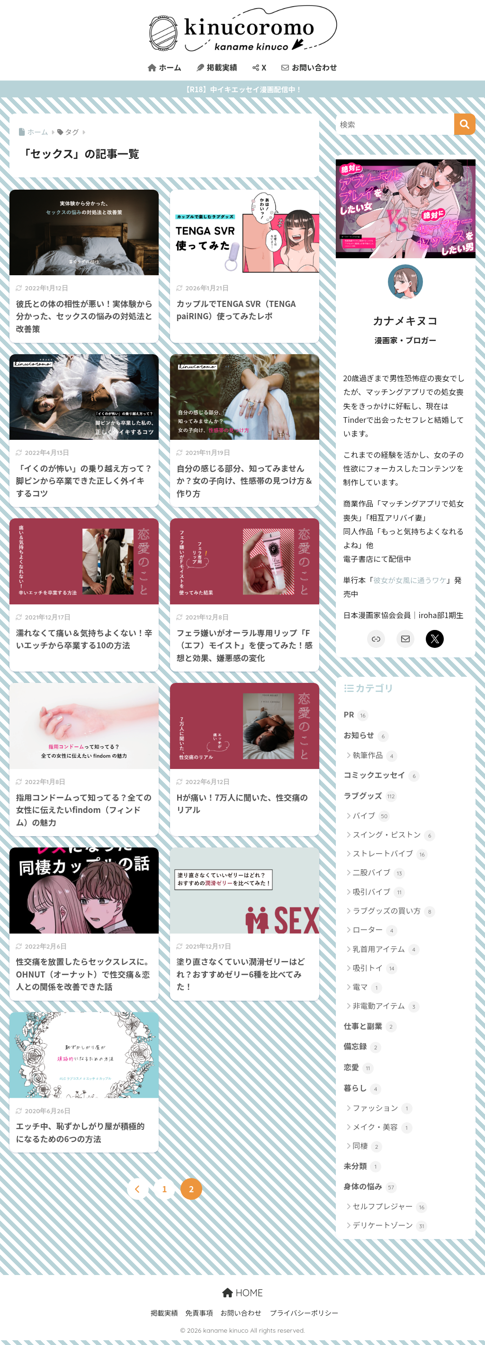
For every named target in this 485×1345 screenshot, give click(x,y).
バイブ (371, 817)
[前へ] (138, 1189)
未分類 (363, 1170)
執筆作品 (375, 756)
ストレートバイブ (390, 855)
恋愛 (359, 1071)
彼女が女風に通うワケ (411, 580)
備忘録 (363, 1049)
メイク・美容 (383, 1130)
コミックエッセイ (383, 776)
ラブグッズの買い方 (394, 913)
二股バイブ (379, 874)
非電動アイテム (386, 1008)
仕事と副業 (371, 1028)
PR (356, 715)
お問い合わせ (309, 67)
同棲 (368, 1150)
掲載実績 (217, 67)
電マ (368, 989)
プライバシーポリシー (304, 1317)
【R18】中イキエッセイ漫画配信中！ (243, 89)
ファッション (383, 1111)
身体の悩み (371, 1191)
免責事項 (199, 1317)
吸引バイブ (379, 893)
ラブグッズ (371, 798)
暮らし (363, 1091)
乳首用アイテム (386, 950)
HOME (242, 1297)
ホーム (164, 67)
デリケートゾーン (390, 1230)
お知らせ (367, 736)
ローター (375, 932)
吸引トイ (375, 969)
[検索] (465, 124)
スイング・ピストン (394, 836)
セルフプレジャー (390, 1211)
